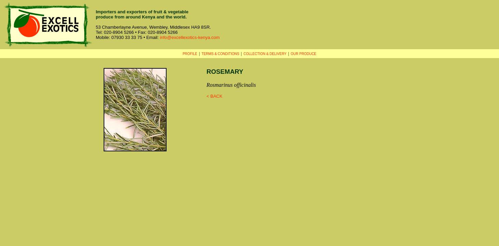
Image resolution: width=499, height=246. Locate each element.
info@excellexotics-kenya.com (190, 37)
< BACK (215, 96)
